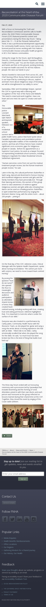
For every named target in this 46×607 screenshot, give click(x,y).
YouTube (27, 519)
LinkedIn (19, 519)
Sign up (23, 479)
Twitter (12, 519)
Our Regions (8, 547)
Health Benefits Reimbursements (17, 541)
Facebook (5, 519)
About (12, 450)
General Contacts (9, 503)
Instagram (34, 519)
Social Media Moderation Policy (15, 584)
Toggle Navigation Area (43, 4)
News (31, 450)
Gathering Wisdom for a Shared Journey (19, 550)
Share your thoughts (10, 570)
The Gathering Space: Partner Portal (17, 589)
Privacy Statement (10, 592)
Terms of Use (8, 595)
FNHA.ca (5, 450)
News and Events (21, 450)
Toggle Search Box (37, 4)
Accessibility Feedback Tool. (16, 579)
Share (9, 436)
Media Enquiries (10, 538)
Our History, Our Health (13, 553)
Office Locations (10, 544)
